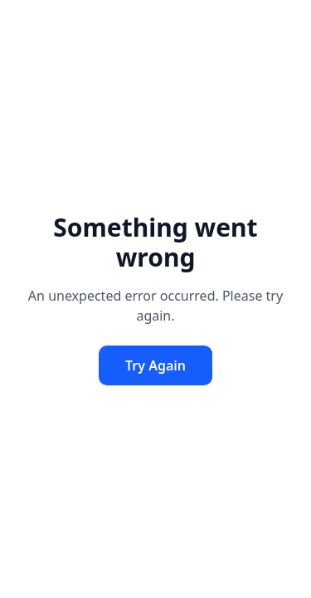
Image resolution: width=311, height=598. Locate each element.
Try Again (155, 365)
